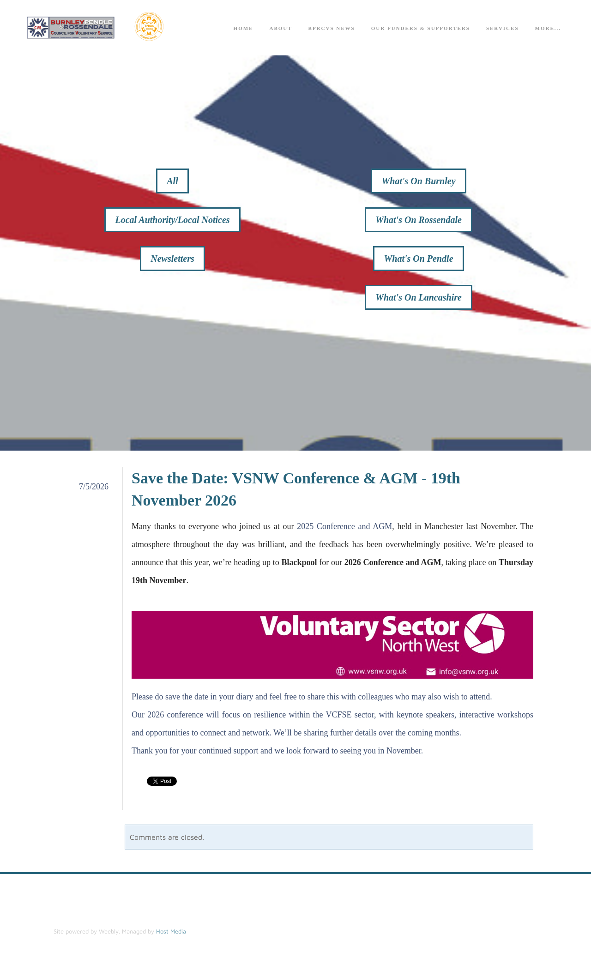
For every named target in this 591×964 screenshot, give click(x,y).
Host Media (171, 931)
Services (502, 28)
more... (548, 28)
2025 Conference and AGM (344, 526)
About (280, 28)
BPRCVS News (331, 28)
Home (243, 28)
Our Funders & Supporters (420, 28)
